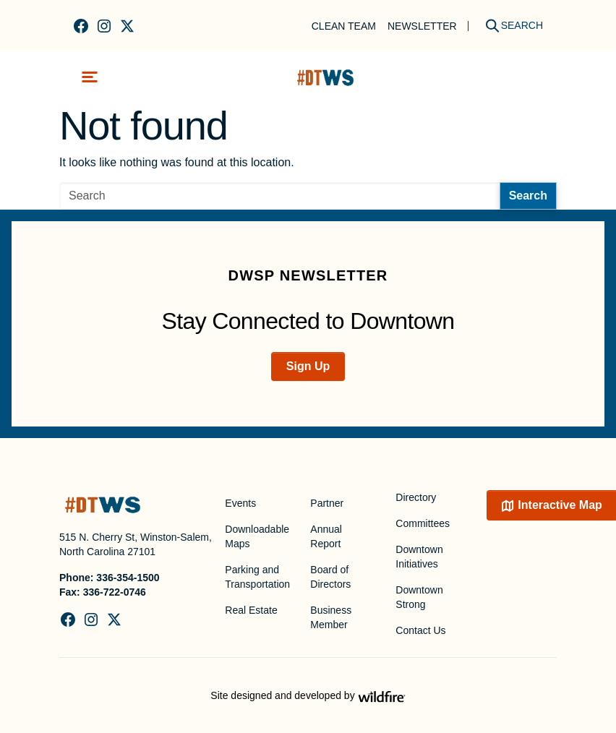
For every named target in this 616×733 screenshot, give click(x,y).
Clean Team (344, 26)
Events (240, 503)
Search (528, 195)
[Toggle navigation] (89, 77)
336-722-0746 (114, 592)
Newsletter (422, 26)
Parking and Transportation (257, 577)
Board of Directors (330, 577)
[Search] (509, 26)
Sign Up (308, 366)
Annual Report (326, 536)
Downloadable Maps (257, 536)
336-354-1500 (127, 577)
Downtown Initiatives (418, 557)
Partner (326, 503)
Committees (422, 523)
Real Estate (251, 610)
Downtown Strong (418, 597)
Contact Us (420, 630)
